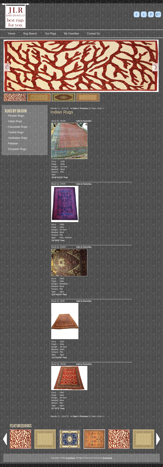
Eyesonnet (107, 458)
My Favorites (71, 33)
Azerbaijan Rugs (17, 138)
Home (11, 33)
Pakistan (13, 143)
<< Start (74, 108)
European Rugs (17, 149)
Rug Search (30, 33)
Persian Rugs (16, 115)
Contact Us (93, 33)
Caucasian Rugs (17, 126)
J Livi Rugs (70, 458)
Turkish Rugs (15, 132)
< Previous (83, 108)
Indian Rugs (15, 121)
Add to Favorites (84, 121)
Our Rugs (50, 33)
